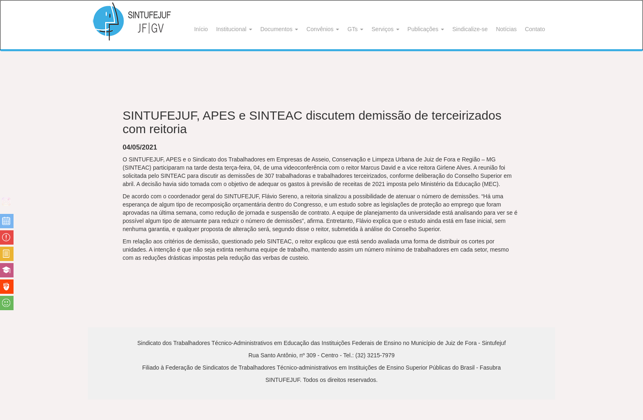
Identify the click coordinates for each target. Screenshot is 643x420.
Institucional (234, 29)
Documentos (279, 29)
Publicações (426, 29)
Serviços (385, 29)
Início (200, 29)
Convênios (322, 29)
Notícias (506, 29)
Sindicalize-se (470, 29)
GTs (355, 29)
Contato (535, 29)
